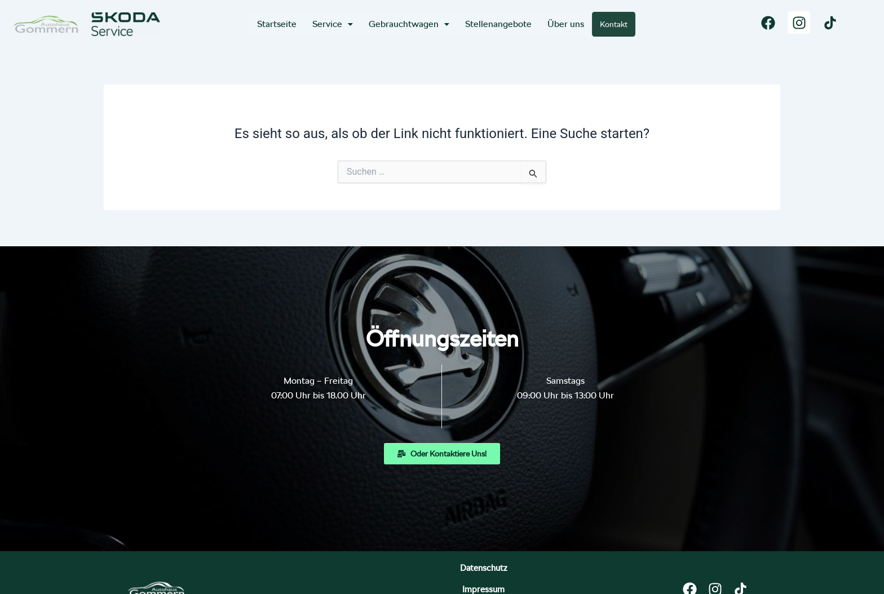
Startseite (275, 24)
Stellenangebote (497, 24)
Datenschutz (358, 572)
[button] (331, 24)
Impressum (438, 572)
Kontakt (614, 24)
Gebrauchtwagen (408, 24)
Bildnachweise (522, 572)
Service (331, 24)
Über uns (564, 24)
